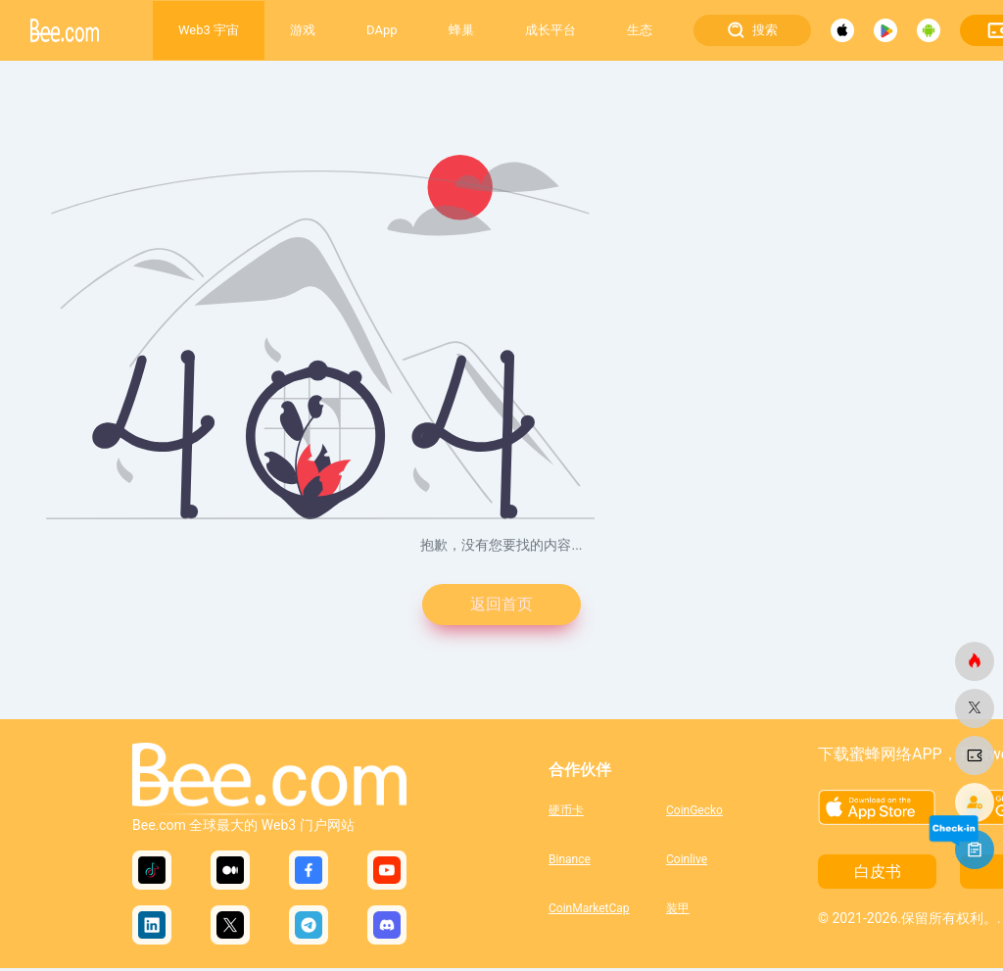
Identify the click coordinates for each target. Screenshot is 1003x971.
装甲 (678, 911)
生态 (639, 30)
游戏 (302, 30)
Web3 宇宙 (208, 30)
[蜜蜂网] (974, 661)
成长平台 (550, 30)
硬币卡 (566, 813)
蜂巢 (461, 30)
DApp (381, 30)
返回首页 (501, 606)
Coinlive (686, 862)
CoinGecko (694, 813)
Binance (570, 862)
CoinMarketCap (589, 911)
